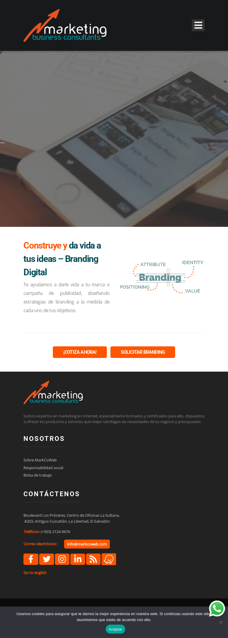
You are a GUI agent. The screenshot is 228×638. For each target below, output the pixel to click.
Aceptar (116, 629)
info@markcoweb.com (87, 544)
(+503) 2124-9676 (55, 531)
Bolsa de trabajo (37, 475)
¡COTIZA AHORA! (79, 352)
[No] (221, 622)
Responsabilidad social (43, 467)
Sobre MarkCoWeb (40, 460)
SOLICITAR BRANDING (143, 352)
